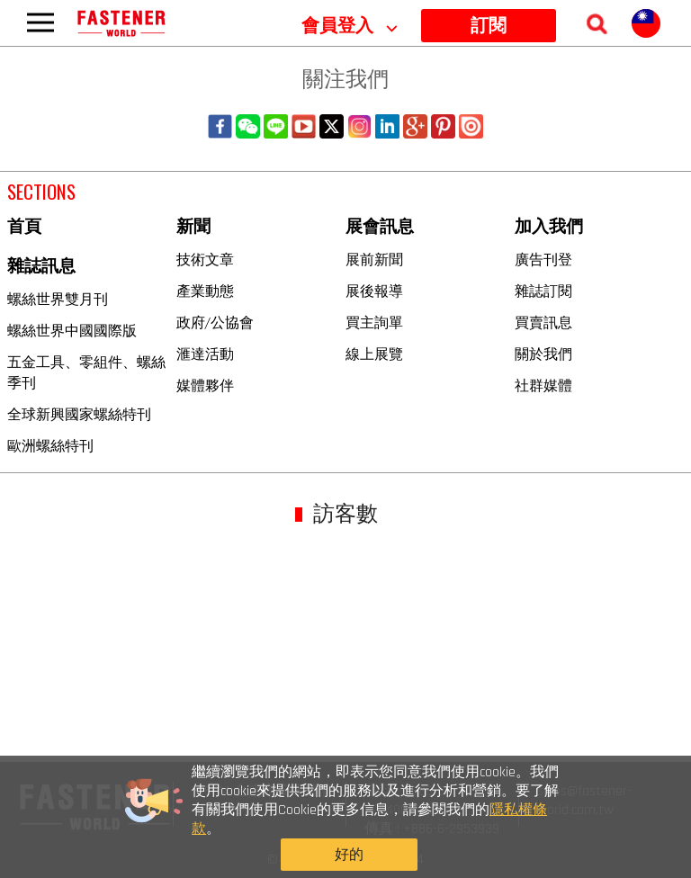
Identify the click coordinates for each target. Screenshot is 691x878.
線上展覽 (374, 353)
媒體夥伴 (205, 385)
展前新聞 (374, 259)
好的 (532, 823)
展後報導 (374, 290)
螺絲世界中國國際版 (72, 330)
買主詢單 (374, 322)
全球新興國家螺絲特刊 (79, 414)
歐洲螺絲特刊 (50, 445)
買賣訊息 (543, 322)
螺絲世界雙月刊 (57, 299)
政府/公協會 (215, 322)
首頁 (24, 227)
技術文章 (205, 259)
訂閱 (489, 26)
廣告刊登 (543, 259)
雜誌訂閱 (543, 290)
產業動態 (205, 290)
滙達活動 (205, 353)
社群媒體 (543, 385)
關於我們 (543, 353)
